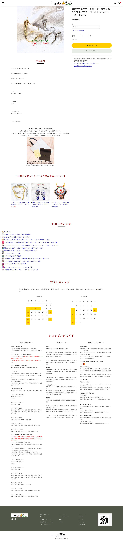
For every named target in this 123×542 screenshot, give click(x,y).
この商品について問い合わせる (83, 66)
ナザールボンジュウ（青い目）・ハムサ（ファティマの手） (20, 250)
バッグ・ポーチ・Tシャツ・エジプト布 (14, 264)
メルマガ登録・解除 (64, 516)
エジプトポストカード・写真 (11, 253)
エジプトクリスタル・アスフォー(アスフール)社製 (17, 267)
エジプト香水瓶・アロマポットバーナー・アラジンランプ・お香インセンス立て (25, 258)
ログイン (81, 519)
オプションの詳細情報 (78, 30)
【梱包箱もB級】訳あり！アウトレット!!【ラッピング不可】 (20, 270)
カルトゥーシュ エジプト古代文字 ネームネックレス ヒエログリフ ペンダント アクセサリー (29, 242)
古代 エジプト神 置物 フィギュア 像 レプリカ (16, 237)
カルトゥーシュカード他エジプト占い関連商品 (16, 234)
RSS (60, 519)
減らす (79, 36)
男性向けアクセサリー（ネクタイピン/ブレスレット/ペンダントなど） (23, 248)
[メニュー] (3, 3)
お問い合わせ (82, 524)
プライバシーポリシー (45, 524)
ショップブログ (63, 514)
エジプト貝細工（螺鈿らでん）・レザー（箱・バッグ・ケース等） (22, 261)
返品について (43, 516)
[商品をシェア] (60, 9)
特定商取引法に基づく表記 (46, 522)
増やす (87, 36)
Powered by (61, 534)
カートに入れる (92, 45)
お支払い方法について (45, 519)
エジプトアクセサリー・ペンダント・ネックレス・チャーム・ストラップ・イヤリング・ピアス (30, 245)
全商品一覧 (6, 231)
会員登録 (81, 516)
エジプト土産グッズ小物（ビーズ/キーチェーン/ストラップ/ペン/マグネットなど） (26, 239)
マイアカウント (82, 514)
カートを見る (82, 522)
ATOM (60, 522)
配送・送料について (44, 514)
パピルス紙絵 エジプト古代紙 (11, 256)
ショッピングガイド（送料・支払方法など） (86, 63)
